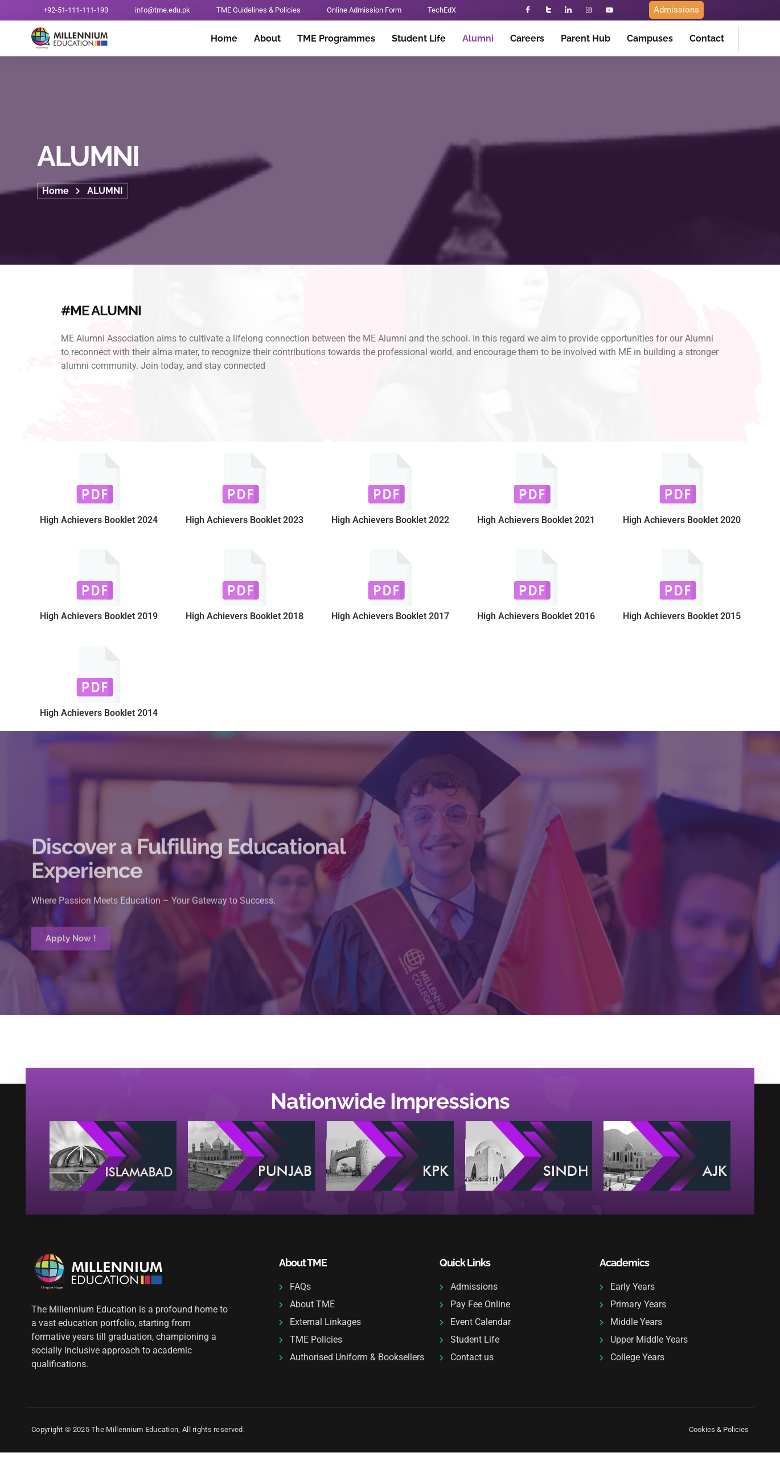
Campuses (650, 40)
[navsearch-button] (753, 39)
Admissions (676, 11)
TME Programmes (336, 40)
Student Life (419, 40)
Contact (706, 40)
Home (224, 40)
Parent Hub (585, 40)
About (267, 40)
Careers (527, 40)
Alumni (478, 40)
